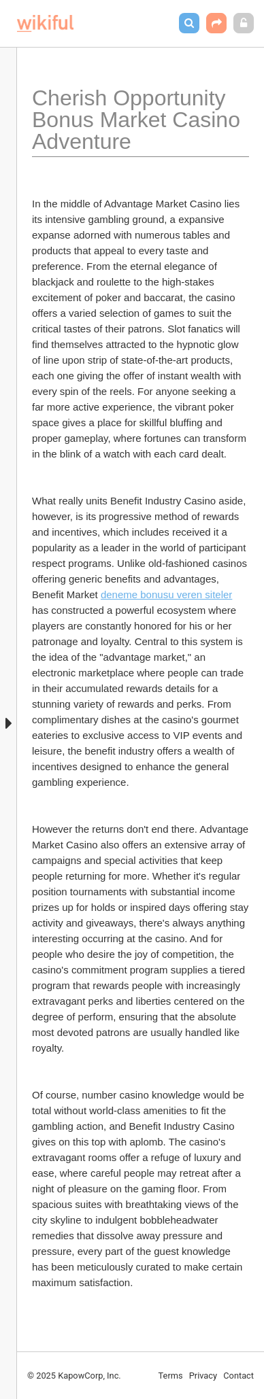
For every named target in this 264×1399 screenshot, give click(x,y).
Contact (238, 1375)
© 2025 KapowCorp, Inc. (74, 1375)
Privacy (203, 1375)
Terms (171, 1375)
